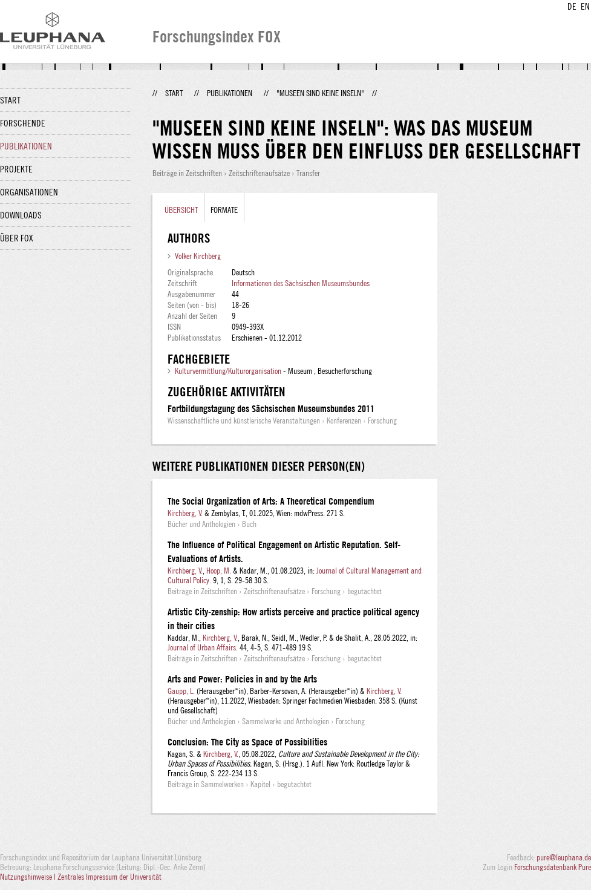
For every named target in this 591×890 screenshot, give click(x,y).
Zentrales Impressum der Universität (109, 877)
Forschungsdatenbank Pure (552, 867)
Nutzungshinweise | (28, 877)
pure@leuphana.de (564, 857)
